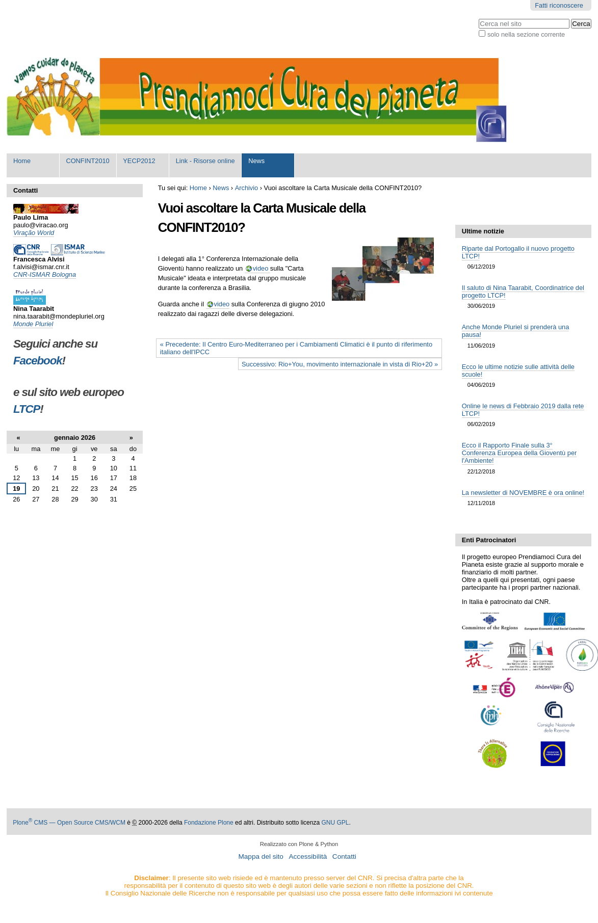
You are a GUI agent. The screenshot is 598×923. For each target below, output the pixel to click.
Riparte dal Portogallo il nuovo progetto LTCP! (518, 252)
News (256, 161)
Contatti (344, 856)
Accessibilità (308, 856)
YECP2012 (139, 161)
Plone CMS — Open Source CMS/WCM (69, 822)
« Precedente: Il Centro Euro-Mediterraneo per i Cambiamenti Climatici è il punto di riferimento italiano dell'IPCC (296, 348)
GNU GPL (335, 822)
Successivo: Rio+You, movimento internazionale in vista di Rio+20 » (340, 364)
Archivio (246, 188)
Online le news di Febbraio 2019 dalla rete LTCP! (523, 409)
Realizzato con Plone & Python (299, 844)
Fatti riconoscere (559, 5)
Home (22, 161)
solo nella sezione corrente (526, 34)
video (261, 268)
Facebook (37, 360)
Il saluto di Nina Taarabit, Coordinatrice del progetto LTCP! (523, 291)
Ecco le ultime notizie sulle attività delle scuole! (518, 370)
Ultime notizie (483, 231)
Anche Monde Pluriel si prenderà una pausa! (515, 330)
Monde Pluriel (33, 324)
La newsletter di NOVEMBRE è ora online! (523, 492)
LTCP (26, 409)
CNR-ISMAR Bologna (44, 274)
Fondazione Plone (208, 822)
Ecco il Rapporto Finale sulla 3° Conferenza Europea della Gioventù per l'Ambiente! (519, 452)
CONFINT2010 (87, 161)
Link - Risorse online (205, 161)
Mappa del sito (260, 856)
